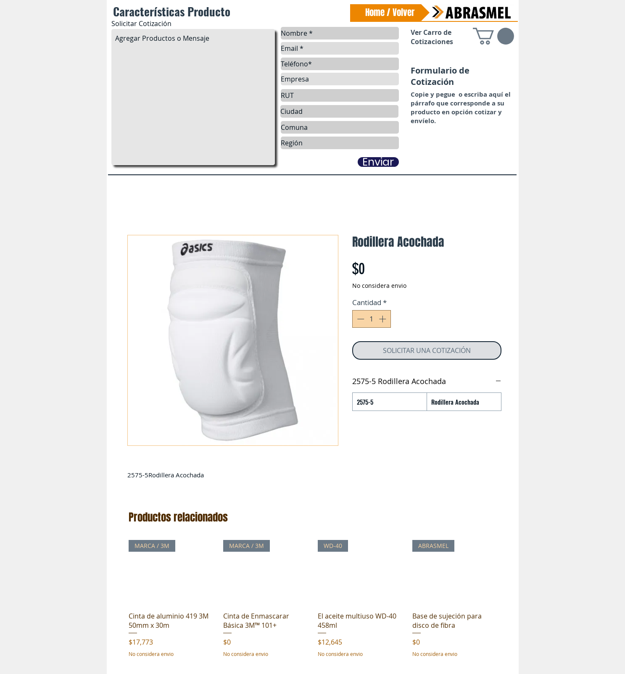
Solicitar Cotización (141, 23)
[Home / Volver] (390, 12)
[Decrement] (359, 319)
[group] (314, 603)
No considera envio (379, 286)
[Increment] (383, 319)
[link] (493, 36)
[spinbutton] (371, 319)
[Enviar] (378, 162)
